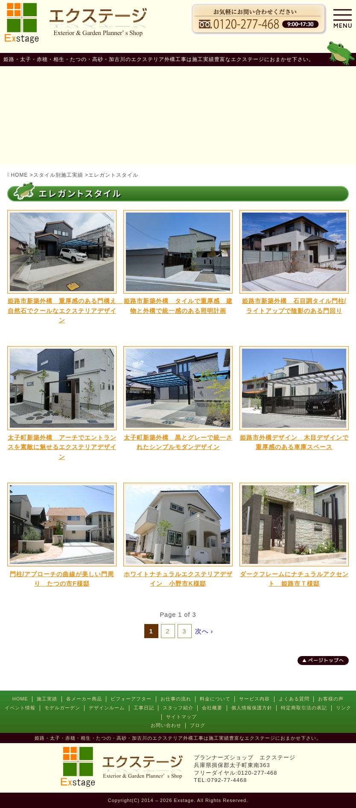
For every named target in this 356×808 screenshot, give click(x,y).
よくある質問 (294, 698)
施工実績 (47, 698)
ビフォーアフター (131, 698)
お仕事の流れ (175, 698)
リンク (343, 707)
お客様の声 (331, 698)
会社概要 (212, 707)
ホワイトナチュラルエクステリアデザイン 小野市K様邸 (178, 579)
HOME (20, 698)
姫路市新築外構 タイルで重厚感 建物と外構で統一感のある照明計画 (178, 306)
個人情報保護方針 (251, 707)
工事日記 (144, 707)
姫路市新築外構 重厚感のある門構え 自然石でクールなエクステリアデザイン (62, 311)
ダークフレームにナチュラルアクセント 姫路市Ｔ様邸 (294, 579)
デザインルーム (107, 707)
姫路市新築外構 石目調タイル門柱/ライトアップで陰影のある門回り (294, 306)
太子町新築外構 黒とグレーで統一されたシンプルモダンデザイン (178, 442)
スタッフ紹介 (178, 707)
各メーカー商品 (84, 698)
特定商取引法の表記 (304, 707)
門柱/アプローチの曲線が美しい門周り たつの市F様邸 (62, 579)
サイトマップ (181, 716)
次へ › (204, 631)
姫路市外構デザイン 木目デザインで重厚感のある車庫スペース (294, 442)
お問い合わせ (166, 725)
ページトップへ (326, 660)
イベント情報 (20, 707)
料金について (215, 698)
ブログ (197, 725)
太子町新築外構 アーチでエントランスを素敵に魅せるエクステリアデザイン (62, 447)
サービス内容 (254, 698)
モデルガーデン (62, 707)
